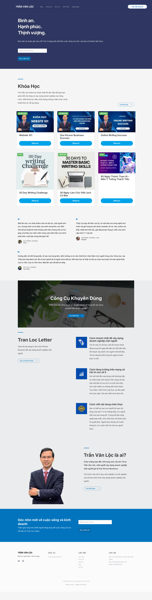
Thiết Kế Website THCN (55, 558)
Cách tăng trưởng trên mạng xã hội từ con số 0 (107, 373)
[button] (125, 7)
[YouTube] (19, 563)
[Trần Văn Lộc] (24, 7)
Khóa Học (49, 6)
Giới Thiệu (66, 6)
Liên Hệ (80, 568)
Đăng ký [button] (35, 144)
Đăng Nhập (75, 6)
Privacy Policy (70, 586)
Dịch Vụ (57, 6)
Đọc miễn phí (24, 59)
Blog (41, 6)
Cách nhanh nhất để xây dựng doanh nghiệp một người (106, 341)
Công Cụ (81, 563)
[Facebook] (23, 563)
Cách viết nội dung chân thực (106, 406)
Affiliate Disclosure (80, 586)
